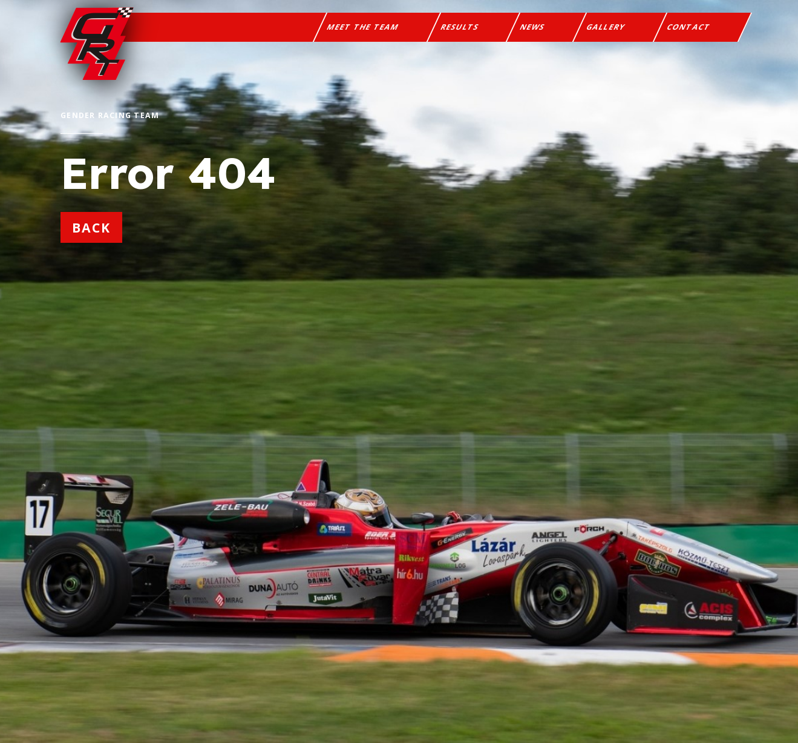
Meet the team (363, 27)
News (533, 27)
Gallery (606, 27)
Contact (688, 27)
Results (460, 27)
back (91, 227)
